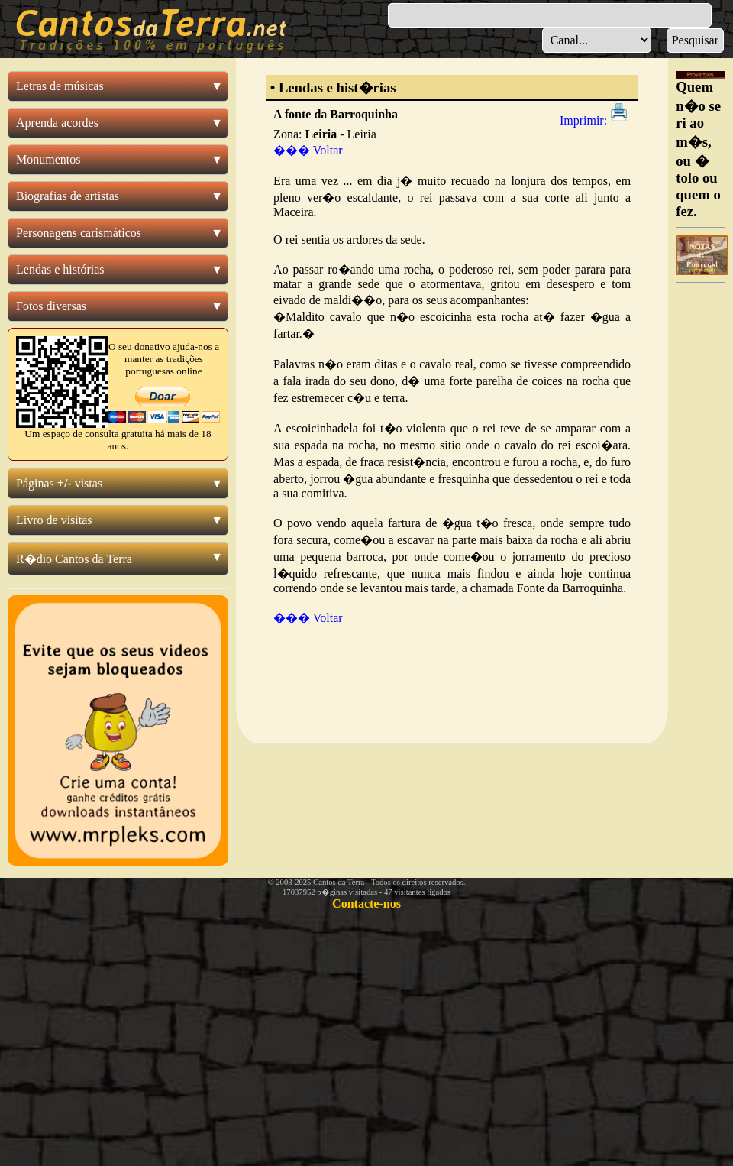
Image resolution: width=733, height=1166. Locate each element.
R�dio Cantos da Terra (74, 558)
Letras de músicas (60, 85)
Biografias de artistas (67, 195)
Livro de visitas (54, 519)
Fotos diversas (51, 306)
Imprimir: (595, 120)
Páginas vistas (59, 483)
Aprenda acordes (57, 122)
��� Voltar (308, 150)
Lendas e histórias (60, 269)
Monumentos (48, 159)
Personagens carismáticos (78, 232)
